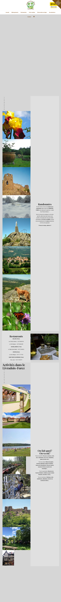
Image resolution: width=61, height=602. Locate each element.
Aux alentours (52, 12)
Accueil (7, 12)
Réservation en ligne (42, 12)
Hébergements (14, 12)
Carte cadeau (32, 12)
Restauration (24, 12)
